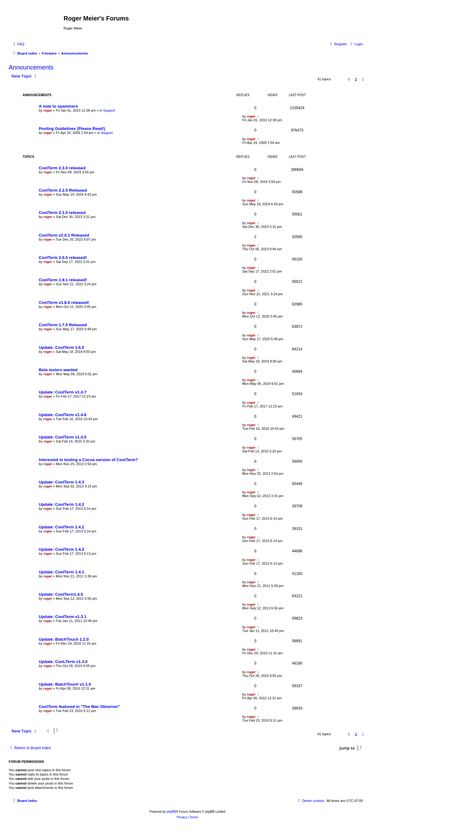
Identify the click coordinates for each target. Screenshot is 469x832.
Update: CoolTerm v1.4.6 (63, 414)
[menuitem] (18, 44)
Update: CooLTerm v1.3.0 (63, 661)
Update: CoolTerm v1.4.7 (63, 392)
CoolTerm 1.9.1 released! (63, 280)
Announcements (31, 67)
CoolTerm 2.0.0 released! (63, 257)
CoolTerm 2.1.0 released (62, 212)
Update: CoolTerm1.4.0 (61, 594)
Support (109, 110)
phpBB (171, 811)
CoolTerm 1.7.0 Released (63, 325)
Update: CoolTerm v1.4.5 (63, 437)
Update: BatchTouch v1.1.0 (65, 684)
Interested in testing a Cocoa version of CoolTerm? (88, 459)
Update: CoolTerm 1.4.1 (61, 572)
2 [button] (356, 79)
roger (47, 110)
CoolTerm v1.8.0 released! (64, 302)
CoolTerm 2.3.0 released (62, 168)
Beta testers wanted (58, 369)
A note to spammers (58, 106)
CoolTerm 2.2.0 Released (63, 190)
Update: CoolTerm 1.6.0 (61, 347)
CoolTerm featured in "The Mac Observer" (79, 706)
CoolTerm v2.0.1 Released (64, 235)
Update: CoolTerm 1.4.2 (61, 504)
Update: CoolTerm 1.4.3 (61, 482)
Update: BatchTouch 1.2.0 (64, 639)
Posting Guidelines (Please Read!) (72, 128)
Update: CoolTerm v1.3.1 (63, 616)
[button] (363, 79)
